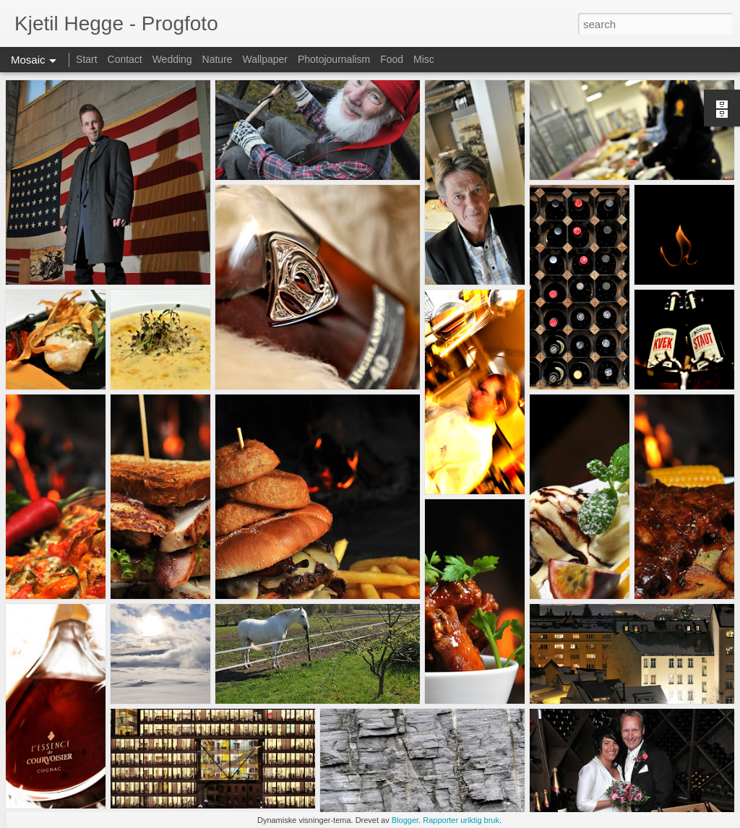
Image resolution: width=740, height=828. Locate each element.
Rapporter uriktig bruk (461, 820)
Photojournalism (334, 59)
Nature (217, 59)
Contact (125, 59)
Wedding (172, 59)
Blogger (405, 820)
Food (391, 59)
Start (87, 59)
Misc (423, 59)
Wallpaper (265, 59)
